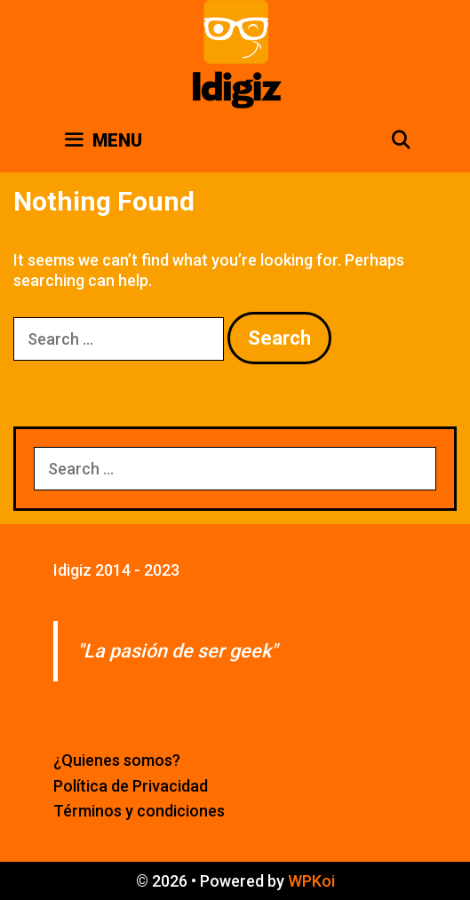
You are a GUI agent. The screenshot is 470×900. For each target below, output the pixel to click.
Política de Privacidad (130, 786)
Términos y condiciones (139, 810)
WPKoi (311, 881)
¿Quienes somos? (116, 760)
